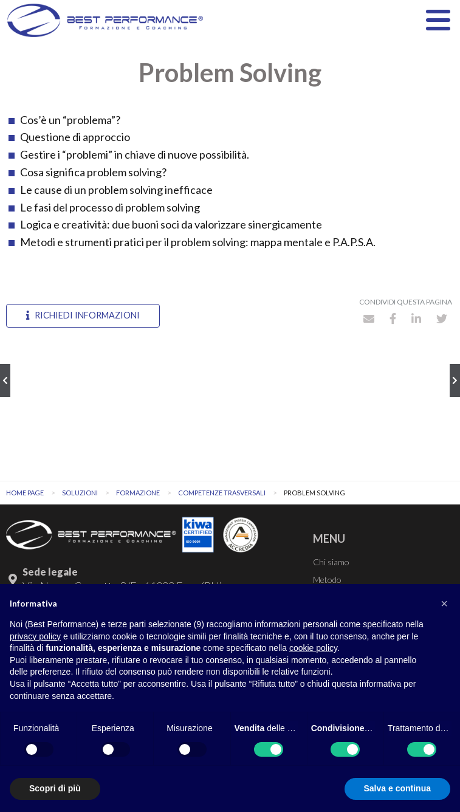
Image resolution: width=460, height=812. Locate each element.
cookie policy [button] (313, 648)
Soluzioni (80, 493)
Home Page (25, 493)
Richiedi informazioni (83, 315)
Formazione (138, 493)
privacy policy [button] (35, 636)
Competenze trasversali (222, 493)
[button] (444, 603)
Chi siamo (331, 562)
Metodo (327, 579)
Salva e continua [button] (397, 788)
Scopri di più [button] (55, 788)
